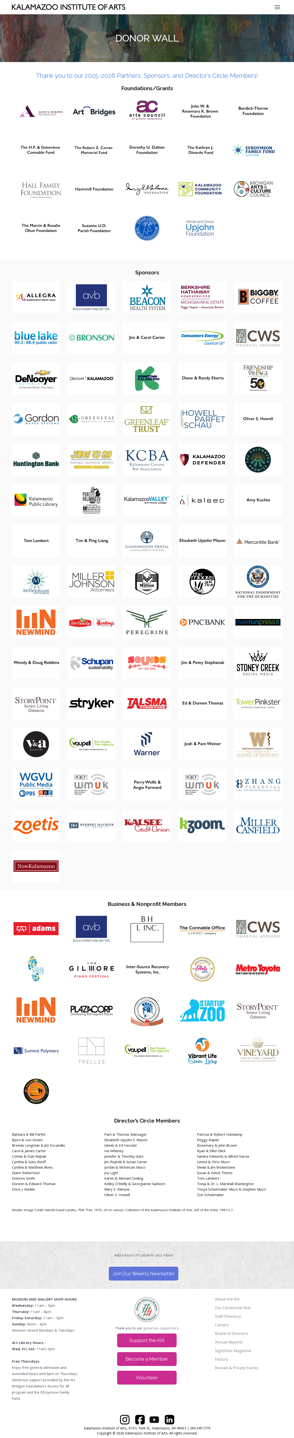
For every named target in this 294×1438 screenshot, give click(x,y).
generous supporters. (161, 1328)
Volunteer (147, 1377)
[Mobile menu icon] (277, 7)
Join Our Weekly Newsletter (143, 1273)
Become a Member (147, 1359)
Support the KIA (147, 1340)
